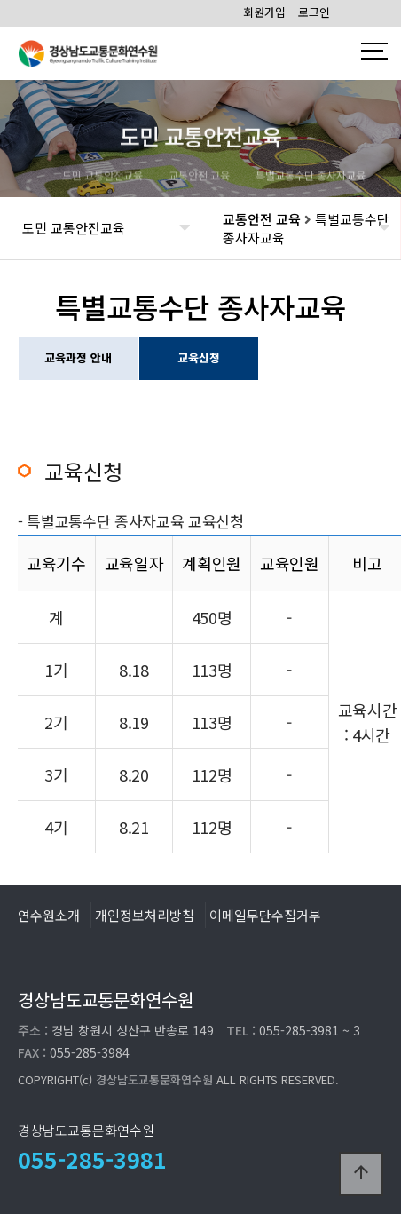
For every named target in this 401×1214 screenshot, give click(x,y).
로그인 (314, 12)
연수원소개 (49, 914)
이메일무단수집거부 (265, 914)
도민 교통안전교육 (73, 227)
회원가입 (264, 12)
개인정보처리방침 (144, 914)
